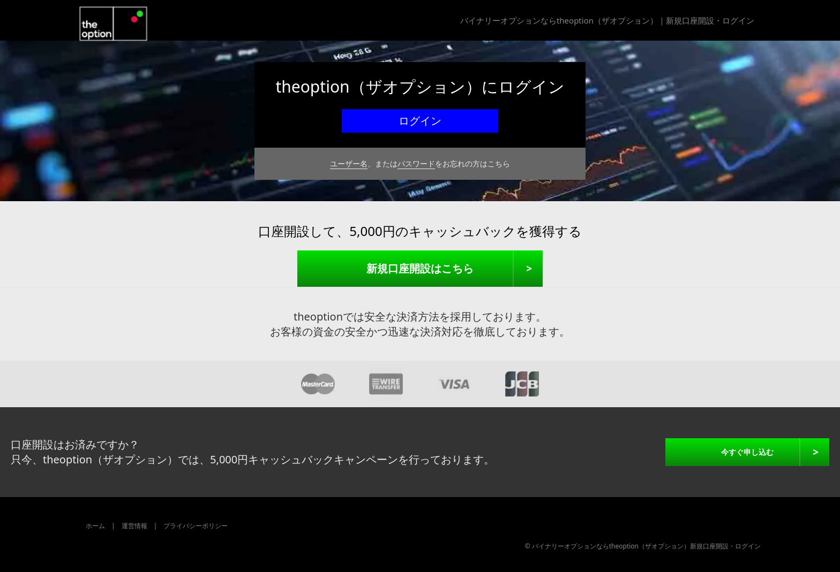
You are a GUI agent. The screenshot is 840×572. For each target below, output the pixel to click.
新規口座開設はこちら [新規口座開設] (420, 268)
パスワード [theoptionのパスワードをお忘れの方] (416, 163)
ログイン (420, 120)
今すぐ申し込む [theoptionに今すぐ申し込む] (747, 452)
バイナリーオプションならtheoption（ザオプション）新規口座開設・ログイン (646, 546)
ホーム (95, 525)
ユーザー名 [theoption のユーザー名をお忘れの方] (349, 163)
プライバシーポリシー (195, 525)
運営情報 (134, 525)
